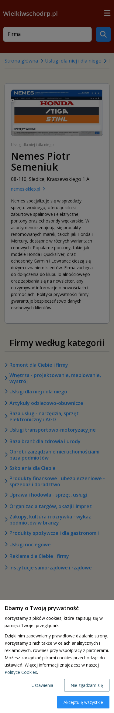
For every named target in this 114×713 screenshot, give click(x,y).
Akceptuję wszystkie (83, 702)
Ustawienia (42, 685)
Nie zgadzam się (87, 685)
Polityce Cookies (21, 672)
